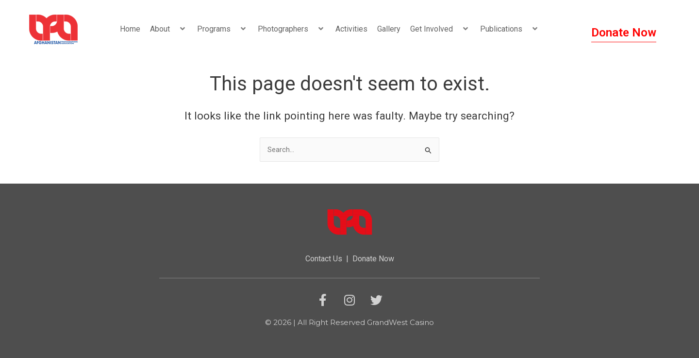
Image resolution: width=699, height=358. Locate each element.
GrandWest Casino (400, 322)
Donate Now (373, 259)
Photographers (292, 29)
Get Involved (440, 29)
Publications (510, 29)
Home (130, 29)
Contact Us (323, 259)
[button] (173, 29)
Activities (351, 29)
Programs (222, 29)
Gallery (388, 29)
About (168, 29)
